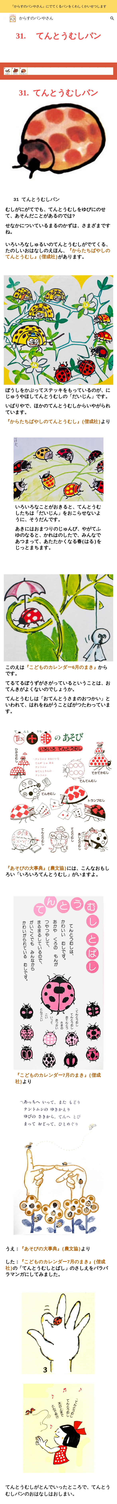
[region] (58, 6)
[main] (58, 38)
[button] (5, 18)
